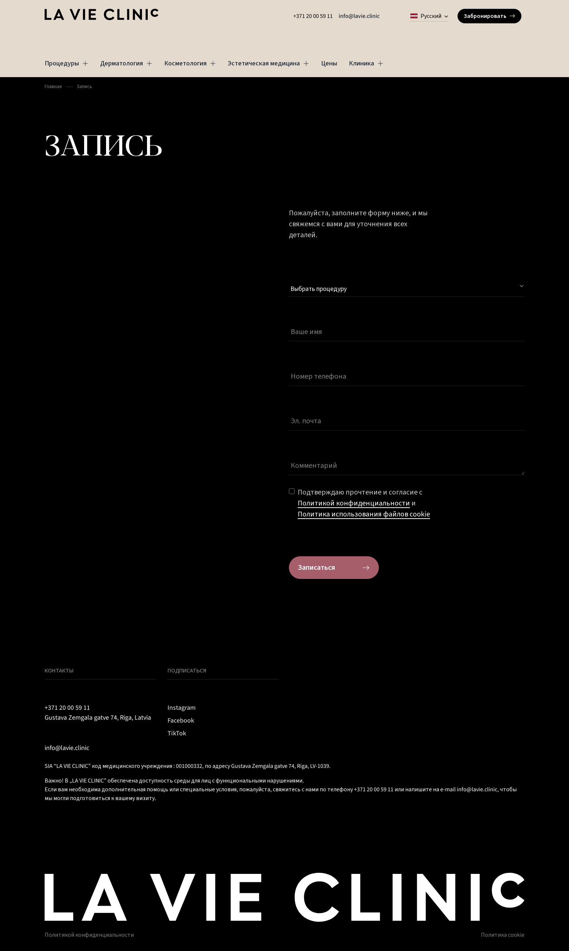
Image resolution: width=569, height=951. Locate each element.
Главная (53, 86)
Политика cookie (502, 935)
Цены (329, 63)
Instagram (181, 707)
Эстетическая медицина (268, 63)
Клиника (366, 63)
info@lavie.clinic (359, 16)
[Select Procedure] (406, 286)
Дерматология (126, 63)
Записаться (334, 567)
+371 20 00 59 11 (313, 16)
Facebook (180, 720)
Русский (425, 16)
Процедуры (66, 63)
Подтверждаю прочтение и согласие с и (364, 503)
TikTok (176, 733)
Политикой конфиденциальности (89, 935)
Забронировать (489, 16)
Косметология (190, 63)
